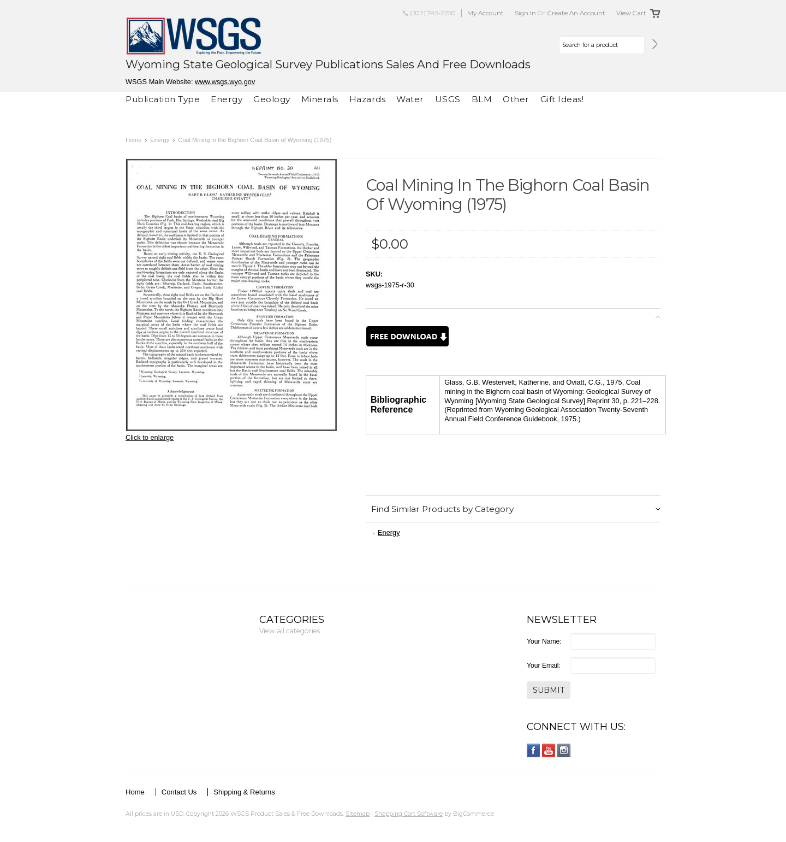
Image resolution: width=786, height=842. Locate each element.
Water (410, 99)
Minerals (319, 99)
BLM (482, 99)
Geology (271, 99)
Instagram (564, 750)
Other (516, 99)
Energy (226, 99)
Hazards (367, 99)
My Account (485, 13)
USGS (448, 99)
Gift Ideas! (562, 99)
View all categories (289, 631)
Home (133, 140)
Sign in (525, 13)
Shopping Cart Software (408, 813)
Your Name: (544, 641)
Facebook (533, 750)
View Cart (631, 13)
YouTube (549, 750)
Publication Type (163, 99)
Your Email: (544, 665)
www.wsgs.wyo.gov (225, 82)
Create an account (576, 13)
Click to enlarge (150, 437)
